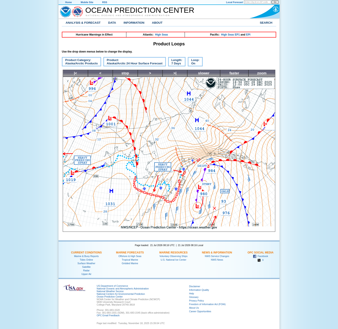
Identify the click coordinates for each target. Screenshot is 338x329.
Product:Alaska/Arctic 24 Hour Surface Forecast (133, 62)
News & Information (217, 252)
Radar (86, 270)
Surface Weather (86, 263)
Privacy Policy (196, 300)
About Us (194, 307)
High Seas (161, 34)
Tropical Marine (130, 259)
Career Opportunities (200, 311)
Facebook (260, 256)
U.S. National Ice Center (173, 259)
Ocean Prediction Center (139, 10)
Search (266, 22)
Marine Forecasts (130, 252)
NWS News (217, 259)
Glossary (193, 297)
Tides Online (86, 259)
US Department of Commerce (112, 286)
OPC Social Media (260, 252)
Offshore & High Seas (130, 256)
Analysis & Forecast (83, 22)
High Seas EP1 (230, 34)
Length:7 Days (175, 62)
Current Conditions (86, 252)
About (157, 22)
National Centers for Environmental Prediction (121, 294)
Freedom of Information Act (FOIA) (207, 304)
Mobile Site (87, 2)
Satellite (86, 267)
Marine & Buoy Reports (86, 256)
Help (191, 293)
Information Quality (199, 290)
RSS (104, 2)
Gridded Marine (130, 263)
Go (275, 2)
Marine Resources (173, 252)
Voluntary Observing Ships (173, 256)
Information (134, 22)
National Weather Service (110, 291)
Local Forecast (234, 2)
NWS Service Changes (217, 256)
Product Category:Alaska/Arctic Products (80, 62)
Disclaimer (194, 286)
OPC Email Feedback (108, 315)
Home (68, 2)
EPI (248, 34)
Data (112, 22)
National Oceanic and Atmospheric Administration (128, 15)
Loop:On (193, 62)
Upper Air (86, 274)
